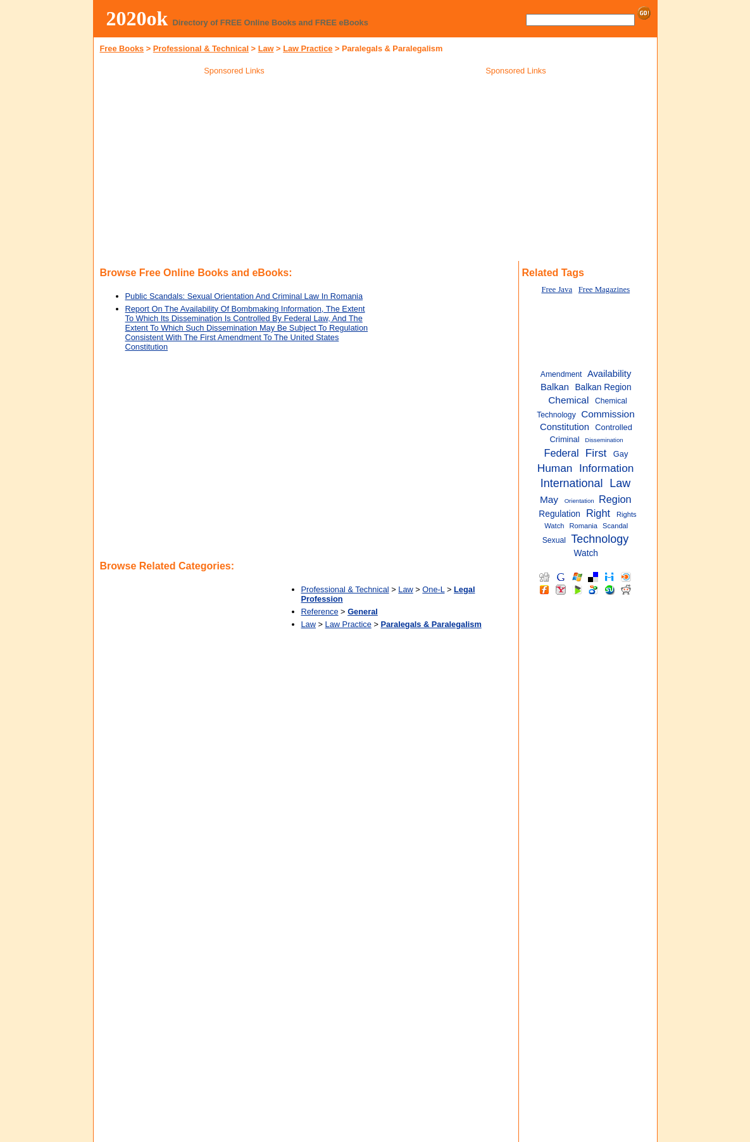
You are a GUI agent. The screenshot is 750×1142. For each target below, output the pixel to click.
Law (266, 48)
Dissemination (604, 439)
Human (555, 468)
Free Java (556, 289)
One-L (433, 589)
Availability (609, 374)
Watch (586, 553)
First (596, 453)
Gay (620, 454)
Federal (561, 453)
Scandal (615, 526)
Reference (320, 611)
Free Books (122, 48)
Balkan (555, 387)
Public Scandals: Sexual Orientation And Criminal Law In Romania (244, 296)
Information (606, 468)
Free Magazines (604, 289)
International (572, 483)
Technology (599, 539)
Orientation (579, 500)
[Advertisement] (234, 170)
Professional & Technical (201, 48)
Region (615, 499)
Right (598, 513)
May (549, 499)
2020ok (137, 18)
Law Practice (307, 48)
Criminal (565, 439)
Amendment (561, 374)
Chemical (568, 400)
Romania (583, 526)
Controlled (613, 427)
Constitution (564, 427)
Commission (608, 414)
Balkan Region (603, 387)
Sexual (554, 540)
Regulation (559, 514)
